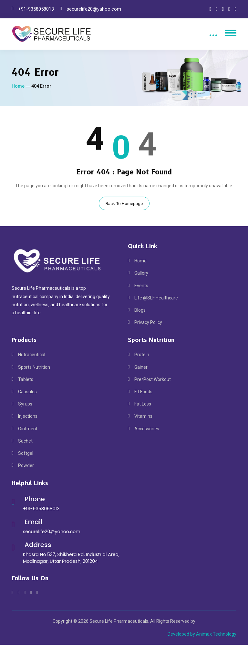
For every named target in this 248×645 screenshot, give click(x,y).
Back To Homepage (124, 203)
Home (18, 86)
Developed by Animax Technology (202, 634)
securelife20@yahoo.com (94, 9)
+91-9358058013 (36, 9)
